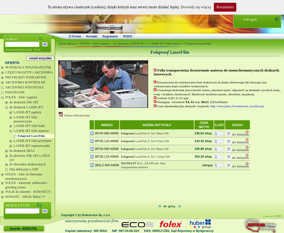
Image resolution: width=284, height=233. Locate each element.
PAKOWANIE (15, 92)
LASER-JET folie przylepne (32, 141)
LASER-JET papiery (27, 112)
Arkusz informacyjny (77, 115)
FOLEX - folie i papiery (21, 97)
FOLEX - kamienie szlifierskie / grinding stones (26, 185)
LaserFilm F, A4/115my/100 (145, 141)
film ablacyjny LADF (23, 169)
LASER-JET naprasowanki (32, 146)
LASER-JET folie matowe (31, 131)
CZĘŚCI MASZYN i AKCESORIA (29, 72)
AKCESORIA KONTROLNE (25, 82)
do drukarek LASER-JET (26, 107)
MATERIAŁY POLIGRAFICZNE (28, 67)
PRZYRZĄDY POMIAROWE (26, 77)
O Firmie (75, 36)
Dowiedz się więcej (196, 7)
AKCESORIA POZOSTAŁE (24, 87)
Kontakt (92, 36)
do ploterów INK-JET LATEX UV (29, 158)
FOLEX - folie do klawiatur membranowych (23, 176)
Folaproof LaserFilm (31, 135)
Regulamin (110, 36)
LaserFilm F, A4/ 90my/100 (144, 133)
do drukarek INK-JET (24, 102)
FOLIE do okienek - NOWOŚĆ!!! (28, 192)
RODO (127, 36)
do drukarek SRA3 (21, 151)
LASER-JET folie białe (29, 126)
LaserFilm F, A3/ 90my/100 (144, 148)
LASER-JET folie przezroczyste (25, 119)
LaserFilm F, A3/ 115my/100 (145, 156)
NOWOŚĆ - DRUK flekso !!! (25, 197)
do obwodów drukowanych (27, 164)
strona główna (67, 43)
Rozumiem (225, 7)
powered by (272, 216)
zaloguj (207, 165)
